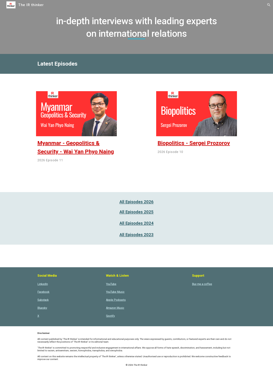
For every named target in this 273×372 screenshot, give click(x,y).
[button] (269, 5)
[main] (136, 27)
